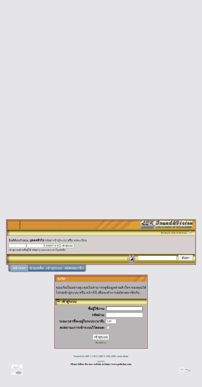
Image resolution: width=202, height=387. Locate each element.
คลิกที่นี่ (91, 292)
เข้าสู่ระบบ (60, 240)
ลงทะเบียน (80, 240)
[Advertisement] (101, 63)
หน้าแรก (19, 268)
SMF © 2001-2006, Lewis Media (113, 356)
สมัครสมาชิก (74, 268)
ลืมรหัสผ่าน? (100, 343)
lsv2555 (101, 361)
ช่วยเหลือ (37, 268)
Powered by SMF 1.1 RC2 (85, 356)
